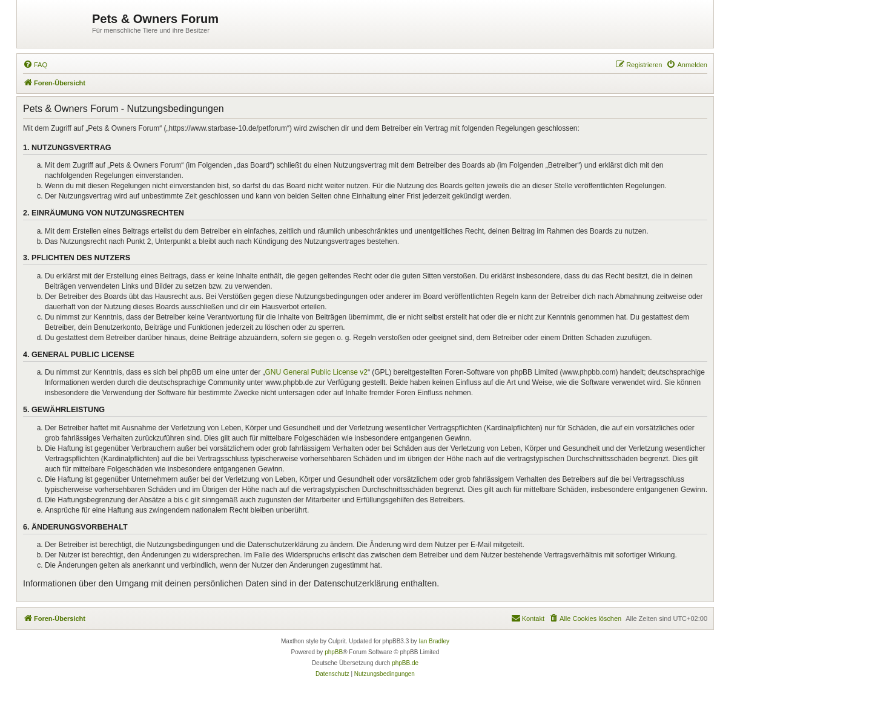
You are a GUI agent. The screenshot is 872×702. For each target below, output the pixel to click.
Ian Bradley (433, 641)
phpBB (334, 652)
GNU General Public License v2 (316, 372)
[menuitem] (35, 64)
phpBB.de (405, 663)
